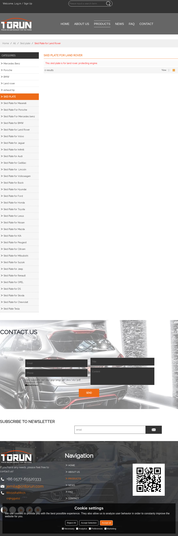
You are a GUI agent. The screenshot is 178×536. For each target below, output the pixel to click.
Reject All (71, 523)
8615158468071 (16, 492)
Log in (17, 3)
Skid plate (25, 43)
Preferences (96, 528)
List (169, 70)
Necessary (68, 528)
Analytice (81, 528)
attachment (31, 385)
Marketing (110, 528)
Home (5, 43)
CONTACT (146, 24)
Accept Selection (89, 523)
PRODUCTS (102, 24)
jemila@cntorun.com (25, 486)
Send (89, 393)
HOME (65, 24)
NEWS (119, 24)
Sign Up (28, 3)
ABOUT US (81, 24)
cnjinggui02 (13, 498)
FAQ (132, 24)
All (14, 43)
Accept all (106, 523)
